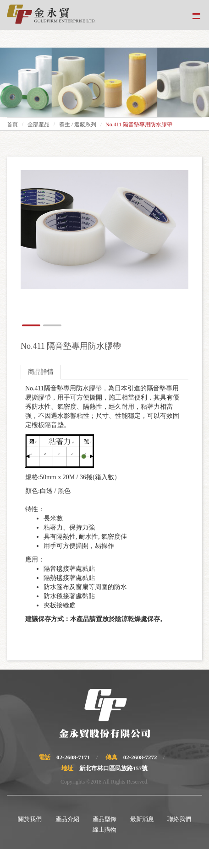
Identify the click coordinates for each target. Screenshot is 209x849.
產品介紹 (67, 819)
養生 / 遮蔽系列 (77, 124)
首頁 (12, 124)
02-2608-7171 (73, 757)
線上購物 (104, 829)
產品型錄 (104, 819)
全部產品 (39, 124)
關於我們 (30, 819)
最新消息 (142, 819)
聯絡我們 (179, 819)
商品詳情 (41, 371)
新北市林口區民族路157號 (113, 768)
